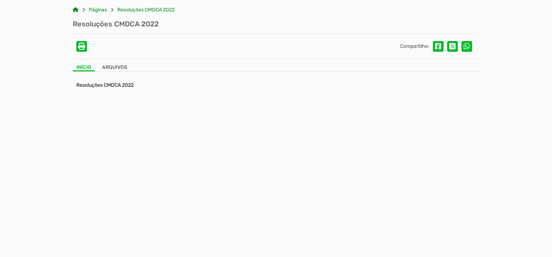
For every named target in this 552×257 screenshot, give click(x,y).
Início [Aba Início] (83, 67)
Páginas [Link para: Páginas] (98, 10)
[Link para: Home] (75, 10)
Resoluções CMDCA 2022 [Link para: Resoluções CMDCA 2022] (146, 10)
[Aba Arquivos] (114, 68)
